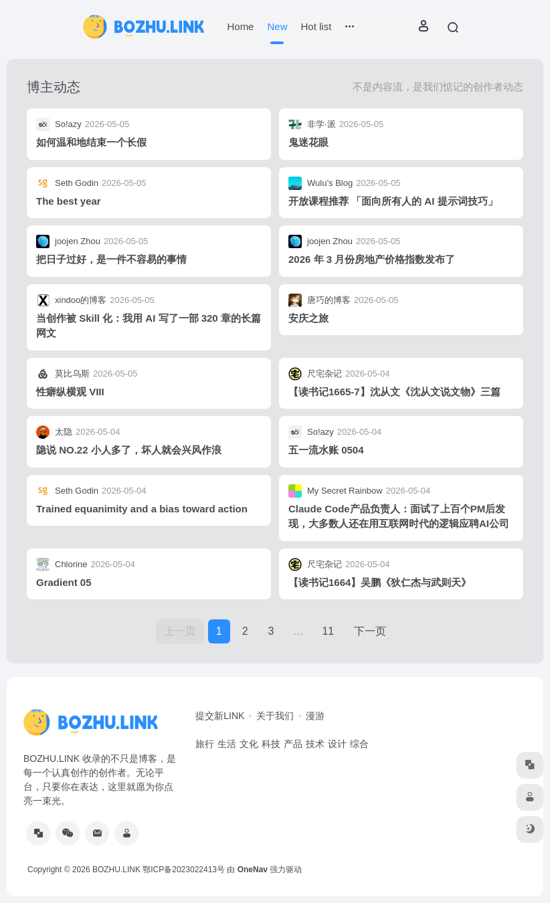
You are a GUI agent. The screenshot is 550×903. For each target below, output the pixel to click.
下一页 (370, 631)
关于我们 (275, 715)
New (277, 26)
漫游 (315, 715)
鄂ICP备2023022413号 (184, 869)
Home (240, 26)
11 (328, 631)
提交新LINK (219, 715)
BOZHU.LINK (116, 869)
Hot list (315, 26)
